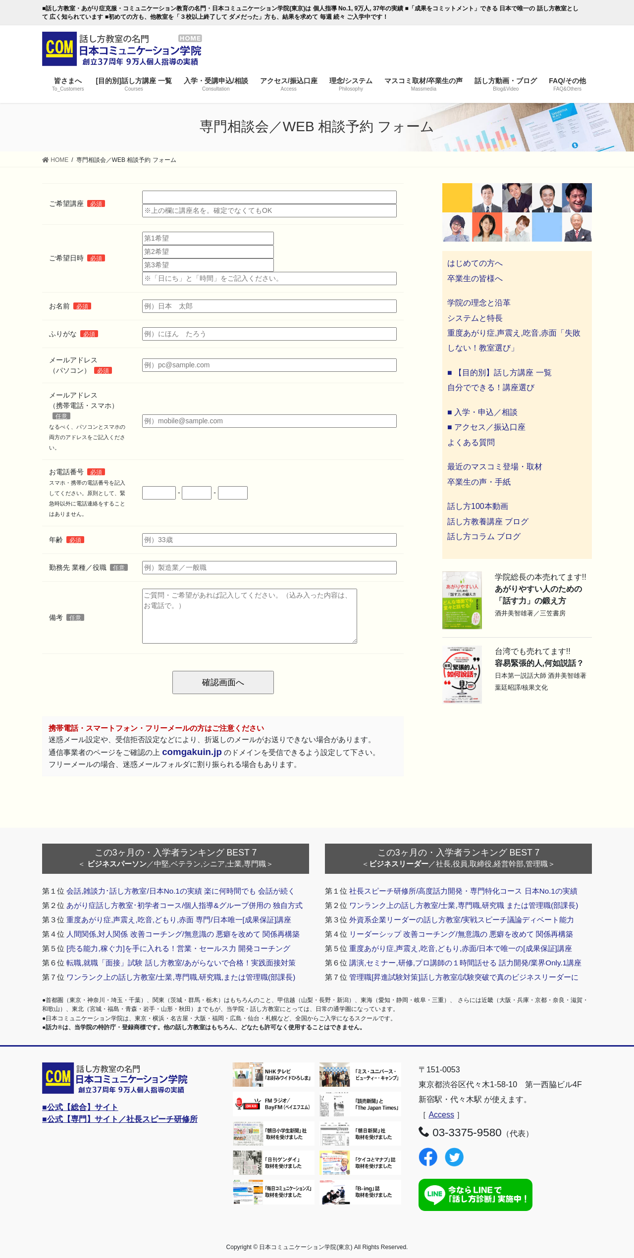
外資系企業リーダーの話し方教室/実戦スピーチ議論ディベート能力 (461, 919)
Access (441, 1114)
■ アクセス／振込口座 (486, 427)
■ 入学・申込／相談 (482, 412)
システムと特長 (475, 318)
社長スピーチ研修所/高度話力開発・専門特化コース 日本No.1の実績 (463, 891)
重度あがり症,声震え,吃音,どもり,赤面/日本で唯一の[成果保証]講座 (460, 948)
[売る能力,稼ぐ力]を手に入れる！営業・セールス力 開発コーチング (178, 948)
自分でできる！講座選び (490, 387)
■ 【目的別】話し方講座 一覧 (499, 372)
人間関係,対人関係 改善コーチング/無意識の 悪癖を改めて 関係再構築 (183, 934)
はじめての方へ (475, 263)
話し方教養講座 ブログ (487, 521)
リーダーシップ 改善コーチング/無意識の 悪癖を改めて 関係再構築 (461, 934)
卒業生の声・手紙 (479, 482)
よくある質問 (471, 442)
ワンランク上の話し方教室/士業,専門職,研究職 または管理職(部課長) (463, 905)
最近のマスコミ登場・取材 (494, 466)
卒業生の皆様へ (475, 278)
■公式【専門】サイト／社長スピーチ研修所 (120, 1119)
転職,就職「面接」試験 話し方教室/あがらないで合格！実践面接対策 (181, 962)
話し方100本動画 (477, 506)
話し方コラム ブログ (484, 536)
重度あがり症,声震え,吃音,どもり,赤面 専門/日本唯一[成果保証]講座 (178, 919)
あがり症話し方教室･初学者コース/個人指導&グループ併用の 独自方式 (184, 905)
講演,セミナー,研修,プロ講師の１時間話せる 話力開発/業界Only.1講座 (465, 962)
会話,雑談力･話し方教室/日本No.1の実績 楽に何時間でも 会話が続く (180, 891)
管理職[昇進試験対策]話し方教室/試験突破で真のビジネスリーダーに (464, 977)
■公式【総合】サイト (80, 1107)
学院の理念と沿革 (479, 303)
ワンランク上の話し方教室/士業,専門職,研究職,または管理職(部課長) (180, 977)
